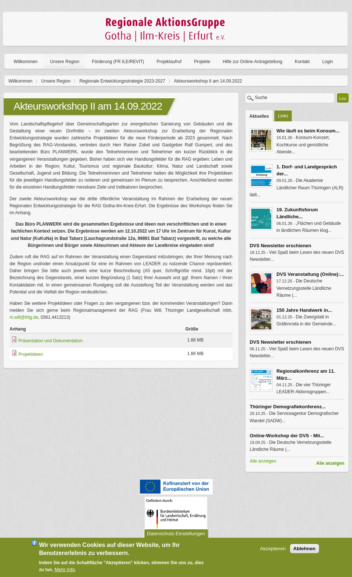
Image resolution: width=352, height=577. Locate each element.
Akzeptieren (273, 550)
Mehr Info (65, 571)
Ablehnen (304, 550)
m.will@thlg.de (24, 317)
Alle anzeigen (330, 463)
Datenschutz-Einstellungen (176, 535)
